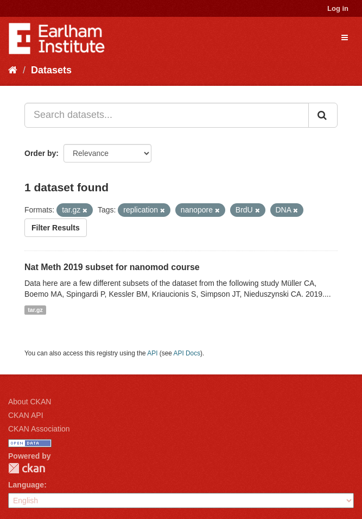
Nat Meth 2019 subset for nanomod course (112, 267)
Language (26, 484)
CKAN (26, 468)
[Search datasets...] (166, 115)
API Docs (187, 353)
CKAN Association (39, 428)
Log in (337, 8)
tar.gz (35, 310)
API (152, 353)
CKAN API (25, 415)
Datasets (51, 70)
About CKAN (29, 401)
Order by (40, 153)
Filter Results (55, 227)
